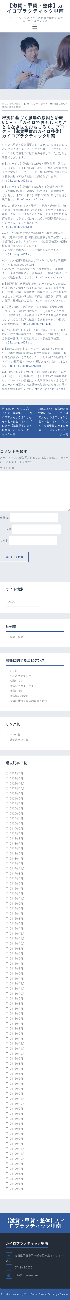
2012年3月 (16, 1088)
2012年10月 (17, 1053)
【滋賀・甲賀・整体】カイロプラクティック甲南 (35, 8)
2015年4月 (16, 913)
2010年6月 (16, 1173)
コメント (7, 468)
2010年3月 (16, 1183)
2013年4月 (16, 1023)
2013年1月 (16, 1038)
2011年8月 (16, 1113)
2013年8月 (16, 1003)
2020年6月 (16, 808)
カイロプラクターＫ (37, 103)
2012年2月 (16, 1093)
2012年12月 (17, 1043)
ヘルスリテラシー (20, 675)
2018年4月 (16, 858)
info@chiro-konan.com (29, 1275)
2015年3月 (16, 918)
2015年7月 (16, 908)
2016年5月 (16, 883)
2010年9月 (16, 1163)
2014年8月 (16, 948)
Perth (51, 1294)
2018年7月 (16, 843)
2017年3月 (16, 873)
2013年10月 (17, 993)
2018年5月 (16, 853)
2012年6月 (16, 1073)
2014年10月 (17, 943)
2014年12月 (17, 933)
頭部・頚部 (16, 636)
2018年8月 (16, 838)
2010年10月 (17, 1158)
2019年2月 (16, 828)
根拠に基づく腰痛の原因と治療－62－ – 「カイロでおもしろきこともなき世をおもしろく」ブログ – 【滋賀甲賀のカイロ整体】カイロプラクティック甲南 (53, 421)
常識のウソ (16, 680)
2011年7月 (16, 1118)
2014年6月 (16, 953)
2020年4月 (16, 818)
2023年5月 (16, 778)
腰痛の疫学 (16, 690)
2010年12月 (17, 1148)
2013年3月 (16, 1028)
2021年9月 (16, 798)
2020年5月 (16, 813)
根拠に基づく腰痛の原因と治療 (28, 700)
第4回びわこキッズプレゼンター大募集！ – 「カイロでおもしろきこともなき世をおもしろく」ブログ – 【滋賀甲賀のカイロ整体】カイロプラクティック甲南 (17, 421)
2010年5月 (16, 1178)
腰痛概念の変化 (19, 695)
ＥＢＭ (14, 670)
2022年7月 (16, 793)
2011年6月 (16, 1123)
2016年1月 (16, 893)
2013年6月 (16, 1013)
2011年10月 (17, 1103)
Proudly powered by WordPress (19, 1294)
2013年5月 (16, 1018)
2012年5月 (16, 1078)
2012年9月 (16, 1058)
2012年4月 (16, 1083)
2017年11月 (17, 868)
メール (6, 529)
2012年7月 (16, 1068)
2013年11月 (17, 988)
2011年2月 (16, 1138)
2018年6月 (16, 848)
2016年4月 (16, 888)
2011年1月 (16, 1143)
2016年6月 (16, 878)
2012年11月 (17, 1048)
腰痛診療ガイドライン (23, 685)
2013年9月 (16, 998)
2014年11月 (17, 938)
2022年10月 (17, 788)
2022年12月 (17, 783)
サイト (4, 540)
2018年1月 (16, 863)
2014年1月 (16, 978)
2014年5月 (16, 958)
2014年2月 (16, 973)
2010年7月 (16, 1168)
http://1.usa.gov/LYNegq (17, 180)
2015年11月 (17, 898)
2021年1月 (16, 803)
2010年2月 (16, 1188)
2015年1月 (16, 928)
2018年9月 (16, 833)
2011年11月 (17, 1098)
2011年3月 (16, 1133)
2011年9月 (16, 1108)
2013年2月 (16, 1033)
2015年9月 (16, 903)
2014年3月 (16, 968)
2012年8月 (16, 1063)
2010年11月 (17, 1153)
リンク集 (15, 734)
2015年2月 (16, 923)
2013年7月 (16, 1008)
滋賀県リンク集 (19, 739)
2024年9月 (16, 773)
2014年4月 (16, 963)
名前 (4, 517)
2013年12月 (17, 983)
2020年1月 (16, 823)
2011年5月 (16, 1128)
